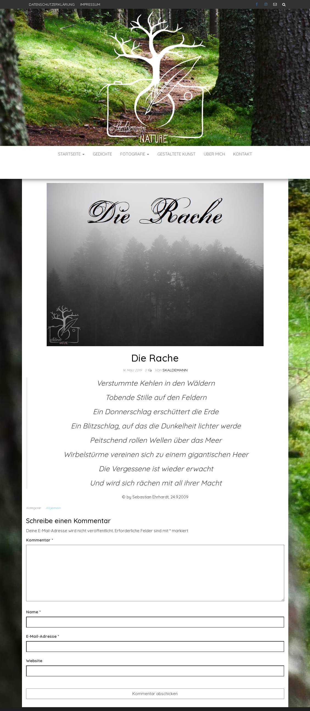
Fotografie (134, 154)
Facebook (257, 4)
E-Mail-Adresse (42, 619)
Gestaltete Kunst (176, 154)
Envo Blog (195, 699)
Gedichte (102, 154)
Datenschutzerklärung (52, 4)
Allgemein (53, 491)
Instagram (266, 4)
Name (33, 595)
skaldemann (175, 353)
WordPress (156, 699)
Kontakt (242, 154)
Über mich (214, 154)
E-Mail (275, 4)
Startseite (71, 154)
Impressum (90, 4)
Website (34, 644)
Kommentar (39, 523)
